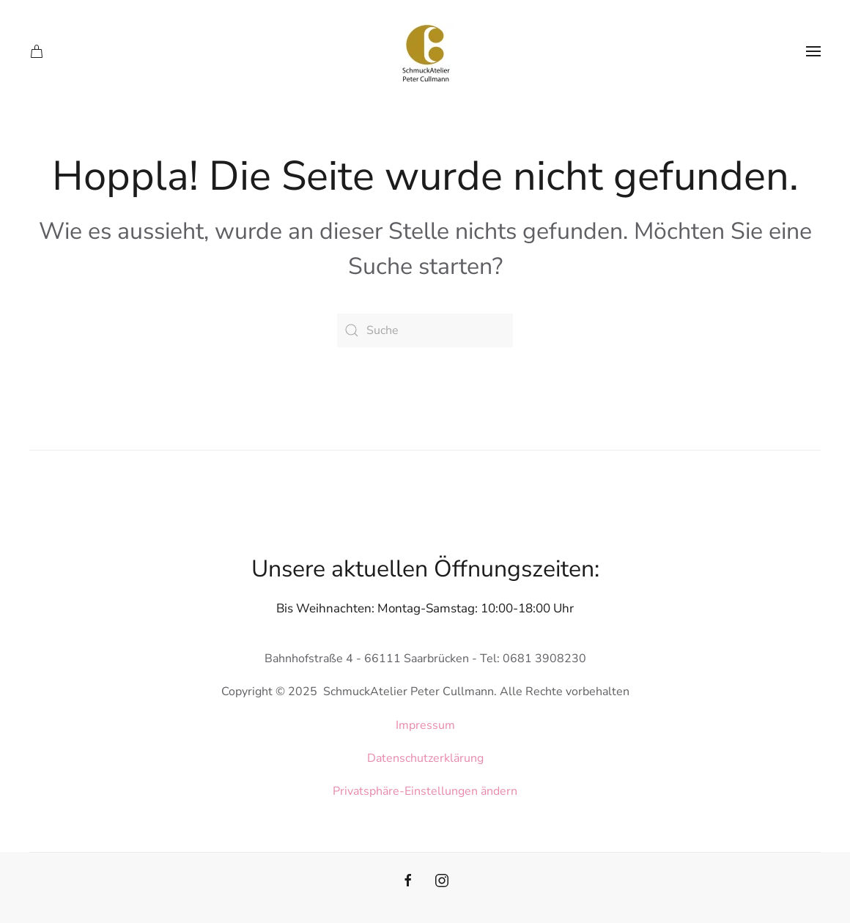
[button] (813, 51)
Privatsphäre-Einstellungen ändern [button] (425, 791)
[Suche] (425, 330)
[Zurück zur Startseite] (425, 51)
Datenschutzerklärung (425, 758)
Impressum (425, 725)
